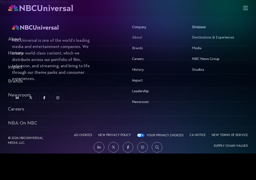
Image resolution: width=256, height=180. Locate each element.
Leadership (157, 91)
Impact (157, 80)
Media (217, 48)
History (157, 70)
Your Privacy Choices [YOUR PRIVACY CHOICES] (165, 135)
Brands (157, 48)
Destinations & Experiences (217, 37)
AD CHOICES (83, 135)
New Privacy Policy (114, 135)
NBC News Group (217, 59)
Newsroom (157, 102)
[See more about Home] (60, 8)
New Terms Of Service (230, 135)
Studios (217, 70)
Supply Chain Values (231, 146)
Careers (157, 59)
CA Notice (198, 135)
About (157, 37)
